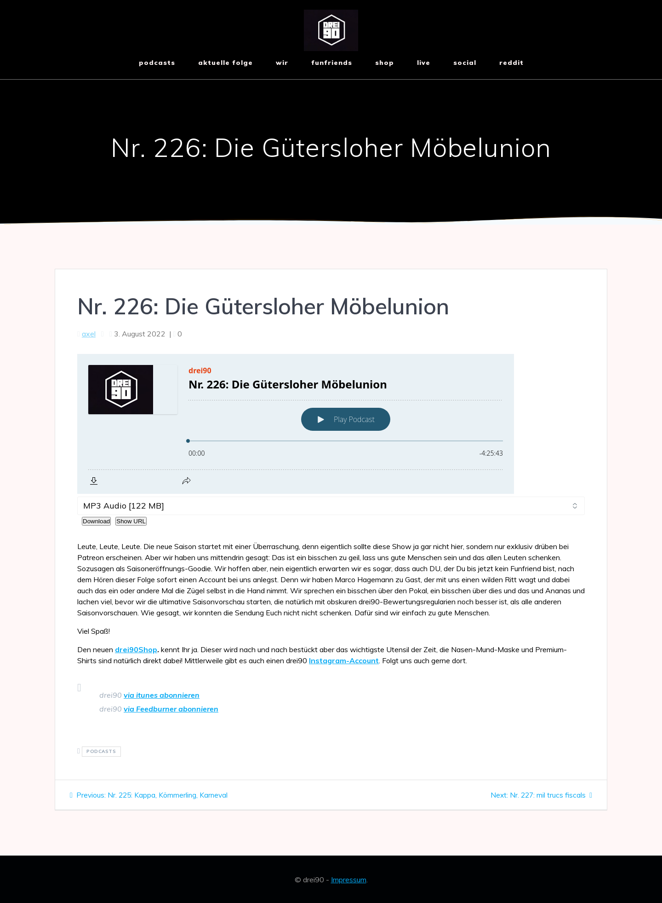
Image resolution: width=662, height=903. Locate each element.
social (464, 62)
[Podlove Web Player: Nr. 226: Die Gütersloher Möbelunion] (331, 424)
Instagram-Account (344, 660)
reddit (511, 62)
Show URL (131, 521)
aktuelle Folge (225, 62)
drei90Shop (136, 649)
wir (282, 62)
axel (89, 333)
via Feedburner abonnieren (171, 708)
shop (384, 62)
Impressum (348, 879)
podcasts (101, 752)
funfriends (331, 62)
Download (96, 521)
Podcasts (157, 62)
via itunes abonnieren (162, 695)
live (423, 62)
